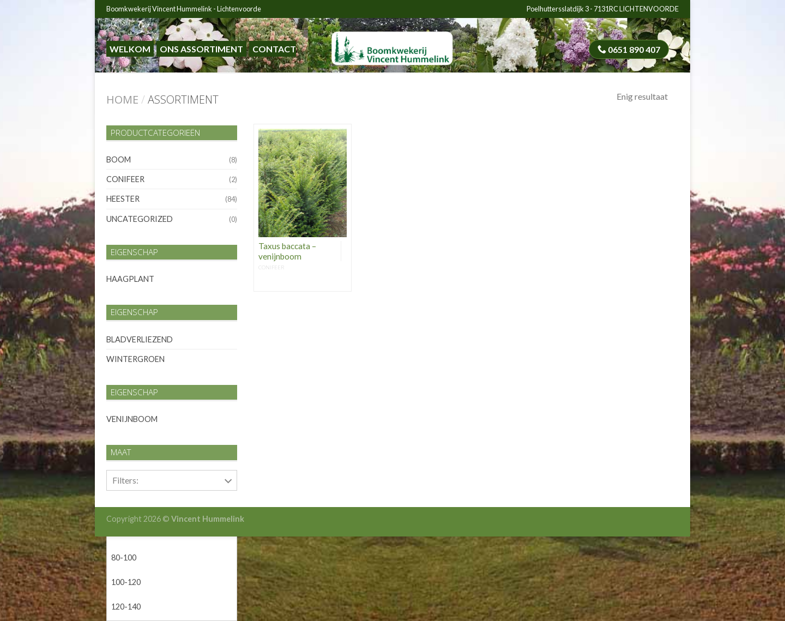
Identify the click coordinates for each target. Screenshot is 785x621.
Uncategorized (139, 219)
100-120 (126, 582)
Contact (274, 49)
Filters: (125, 480)
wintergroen (135, 359)
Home (122, 99)
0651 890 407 (628, 49)
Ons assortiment (201, 49)
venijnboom (132, 419)
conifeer (125, 179)
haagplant (130, 279)
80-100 (123, 557)
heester (123, 198)
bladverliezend (139, 339)
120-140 (126, 606)
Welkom (130, 49)
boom (118, 159)
